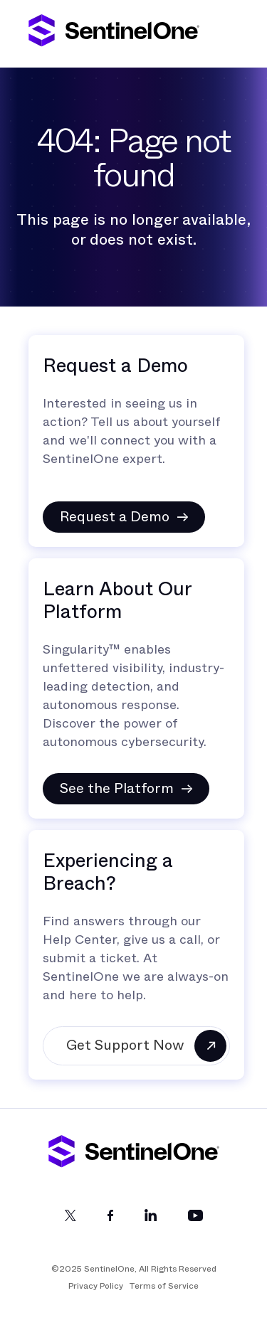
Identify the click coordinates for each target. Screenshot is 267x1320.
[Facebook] (110, 1218)
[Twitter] (70, 1218)
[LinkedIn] (151, 1218)
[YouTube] (195, 1218)
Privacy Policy (95, 1286)
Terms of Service (164, 1286)
